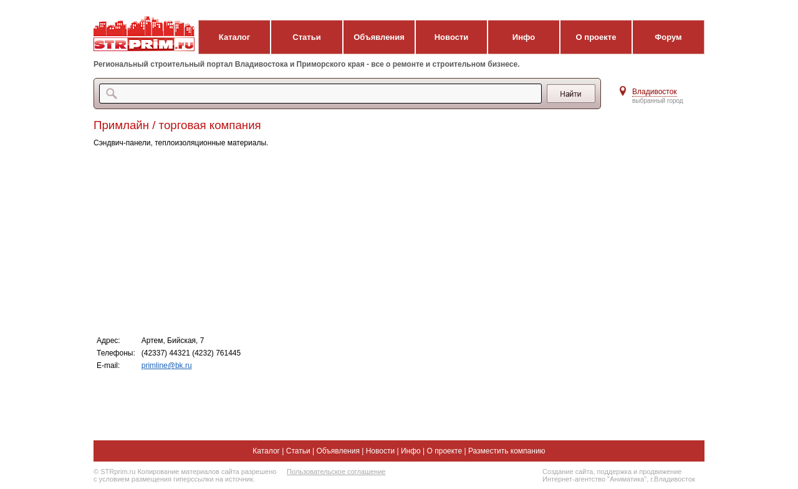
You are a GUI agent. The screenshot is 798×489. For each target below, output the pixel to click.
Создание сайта (567, 471)
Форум (668, 37)
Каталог (234, 37)
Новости (452, 37)
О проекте (596, 37)
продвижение (660, 471)
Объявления (379, 37)
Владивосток (654, 91)
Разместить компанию (507, 451)
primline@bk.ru (167, 365)
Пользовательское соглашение (336, 471)
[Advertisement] (343, 240)
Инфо (523, 37)
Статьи (306, 37)
